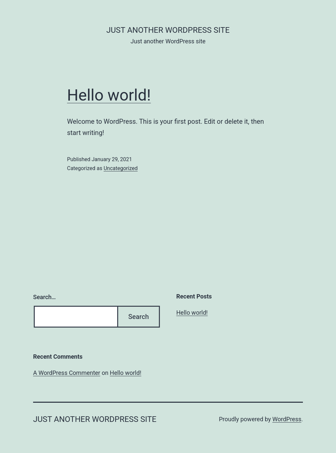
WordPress (286, 419)
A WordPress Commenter (66, 372)
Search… (44, 297)
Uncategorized (121, 168)
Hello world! (109, 95)
